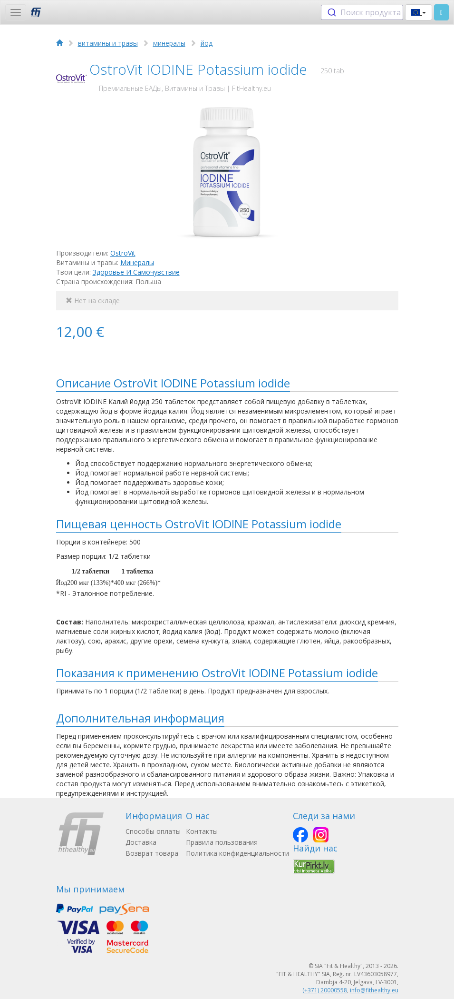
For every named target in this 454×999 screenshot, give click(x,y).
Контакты (202, 831)
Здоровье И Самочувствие (136, 272)
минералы (169, 43)
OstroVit (122, 252)
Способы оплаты (153, 831)
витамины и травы (108, 43)
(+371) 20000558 (324, 990)
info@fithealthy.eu (374, 990)
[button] (418, 12)
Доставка (141, 842)
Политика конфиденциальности (237, 853)
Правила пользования (222, 842)
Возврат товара (152, 853)
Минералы (137, 262)
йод (207, 43)
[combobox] (362, 12)
